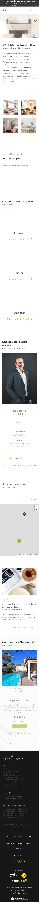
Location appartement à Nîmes (13, 779)
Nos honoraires (15, 890)
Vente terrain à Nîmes (10, 777)
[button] (9, 458)
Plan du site (24, 890)
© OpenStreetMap (33, 554)
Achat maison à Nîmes (10, 771)
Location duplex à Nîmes (11, 782)
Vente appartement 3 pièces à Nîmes (15, 809)
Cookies (25, 893)
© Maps (25, 554)
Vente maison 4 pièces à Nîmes (13, 813)
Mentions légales (13, 892)
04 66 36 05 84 (19, 841)
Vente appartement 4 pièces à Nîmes (15, 811)
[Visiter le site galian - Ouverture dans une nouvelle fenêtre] (14, 875)
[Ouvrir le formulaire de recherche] (31, 10)
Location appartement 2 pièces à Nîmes (16, 822)
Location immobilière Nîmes (12, 798)
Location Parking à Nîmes (11, 786)
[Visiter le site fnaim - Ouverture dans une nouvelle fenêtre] (24, 875)
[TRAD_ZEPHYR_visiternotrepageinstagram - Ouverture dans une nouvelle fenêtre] (19, 861)
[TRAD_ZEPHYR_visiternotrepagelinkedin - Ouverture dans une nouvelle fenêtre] (25, 861)
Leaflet (19, 554)
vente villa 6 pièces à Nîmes (12, 820)
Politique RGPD (17, 893)
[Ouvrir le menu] (36, 10)
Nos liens (27, 892)
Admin (21, 892)
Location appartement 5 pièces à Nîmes (16, 824)
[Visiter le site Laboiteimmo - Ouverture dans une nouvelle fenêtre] (19, 897)
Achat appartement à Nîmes (12, 769)
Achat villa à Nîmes (9, 773)
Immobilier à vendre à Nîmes (12, 796)
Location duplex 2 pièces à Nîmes (14, 826)
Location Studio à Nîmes (11, 784)
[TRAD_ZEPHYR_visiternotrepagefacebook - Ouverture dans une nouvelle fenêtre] (14, 861)
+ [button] (36, 506)
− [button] (36, 509)
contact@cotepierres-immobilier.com (20, 843)
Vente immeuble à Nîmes (11, 775)
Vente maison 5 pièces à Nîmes (13, 815)
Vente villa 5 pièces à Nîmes (12, 817)
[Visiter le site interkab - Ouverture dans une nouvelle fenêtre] (19, 880)
